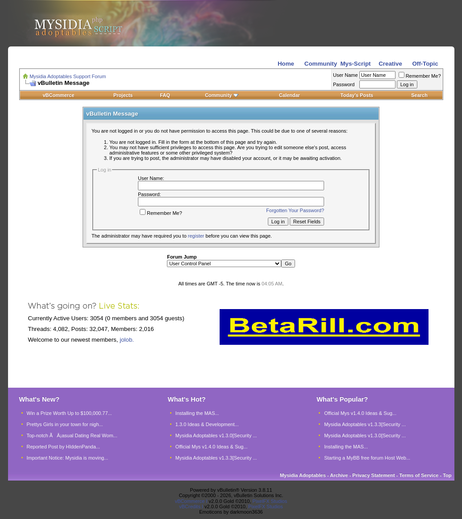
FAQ (165, 95)
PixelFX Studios (270, 501)
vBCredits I (191, 506)
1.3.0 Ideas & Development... (207, 424)
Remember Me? (420, 76)
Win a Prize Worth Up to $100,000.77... (69, 413)
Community (221, 95)
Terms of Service (419, 475)
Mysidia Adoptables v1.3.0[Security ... (216, 435)
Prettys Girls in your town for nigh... (65, 424)
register (196, 236)
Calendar (289, 95)
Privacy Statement (373, 475)
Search (419, 95)
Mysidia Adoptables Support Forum (67, 76)
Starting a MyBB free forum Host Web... (367, 457)
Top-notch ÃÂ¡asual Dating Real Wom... (72, 435)
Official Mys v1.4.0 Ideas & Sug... (211, 446)
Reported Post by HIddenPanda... (63, 446)
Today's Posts (357, 95)
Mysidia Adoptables (303, 475)
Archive (339, 475)
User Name (345, 75)
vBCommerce (59, 95)
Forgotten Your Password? (295, 210)
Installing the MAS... (197, 413)
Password (343, 84)
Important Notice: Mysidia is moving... (67, 457)
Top (447, 475)
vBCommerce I (191, 501)
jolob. (127, 339)
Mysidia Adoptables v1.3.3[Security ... (216, 457)
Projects (123, 95)
